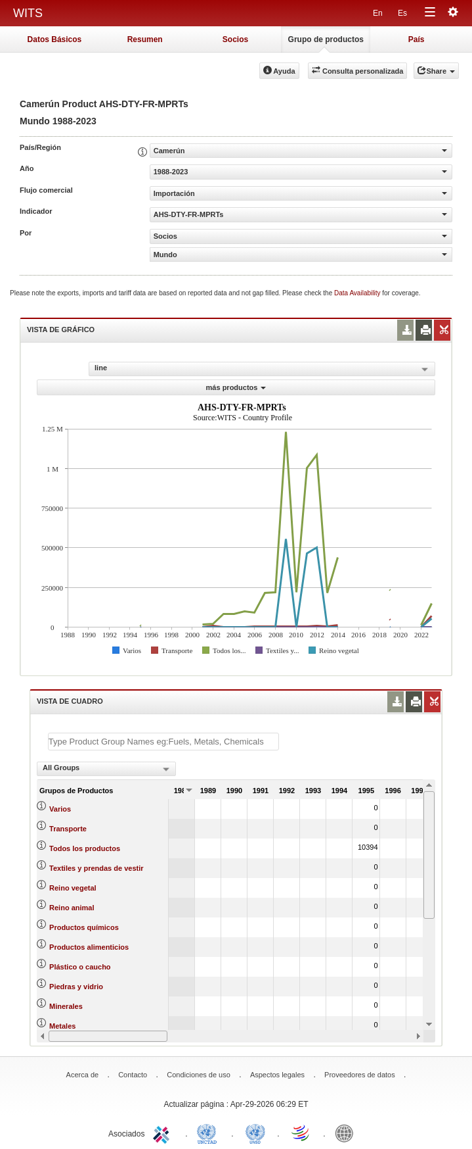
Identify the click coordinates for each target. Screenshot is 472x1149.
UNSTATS (255, 1132)
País (416, 39)
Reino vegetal (73, 888)
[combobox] (106, 769)
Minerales (66, 1006)
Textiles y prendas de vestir (96, 868)
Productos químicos (84, 927)
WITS (28, 13)
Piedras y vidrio (76, 986)
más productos (236, 387)
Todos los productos (84, 848)
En (378, 13)
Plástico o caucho (80, 967)
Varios (60, 809)
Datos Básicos (55, 39)
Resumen (145, 39)
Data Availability (358, 293)
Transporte (68, 829)
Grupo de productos (326, 39)
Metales (62, 1026)
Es (402, 13)
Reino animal (71, 908)
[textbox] (163, 741)
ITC (163, 1132)
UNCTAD (209, 1132)
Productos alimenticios (89, 947)
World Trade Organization (301, 1132)
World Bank (347, 1132)
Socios (235, 39)
